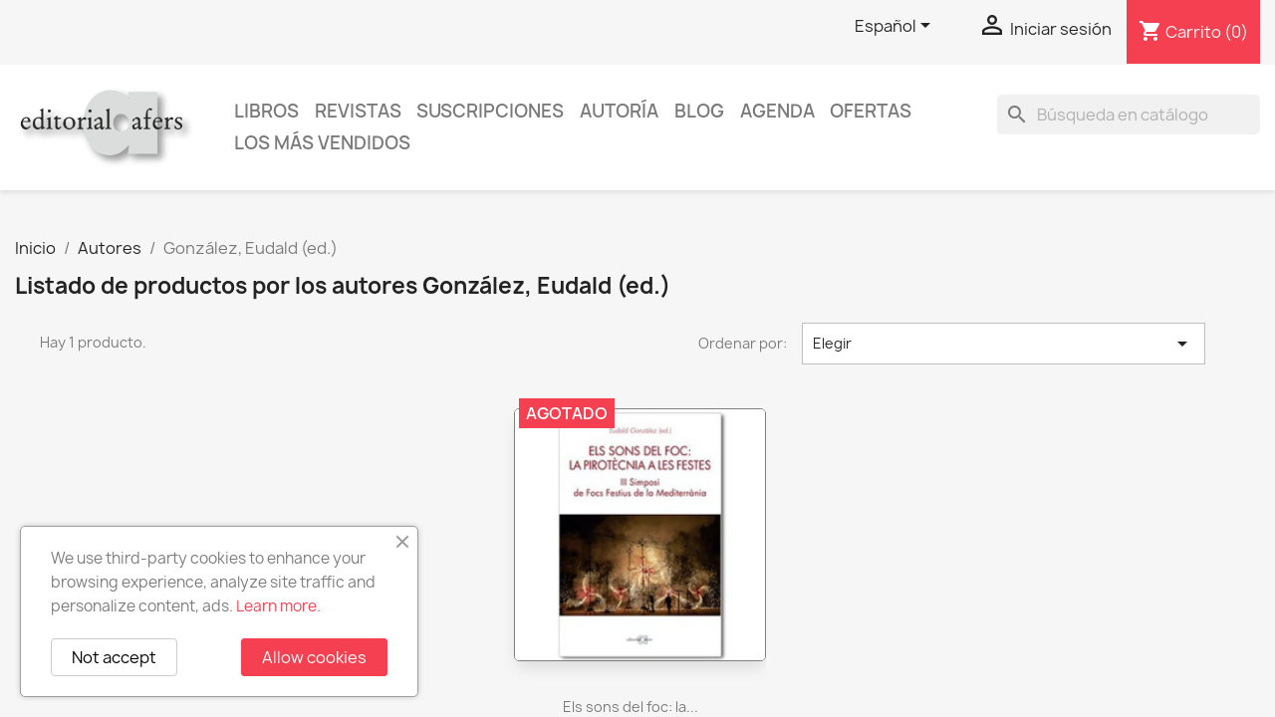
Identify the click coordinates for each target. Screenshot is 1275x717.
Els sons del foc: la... (630, 706)
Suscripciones (490, 111)
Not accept (114, 657)
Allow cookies (314, 657)
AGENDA (777, 111)
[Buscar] (1128, 114)
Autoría (619, 111)
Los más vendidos (322, 142)
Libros (266, 111)
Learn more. (278, 606)
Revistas (358, 111)
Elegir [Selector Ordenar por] (1003, 344)
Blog (699, 111)
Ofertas (870, 111)
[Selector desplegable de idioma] (896, 27)
